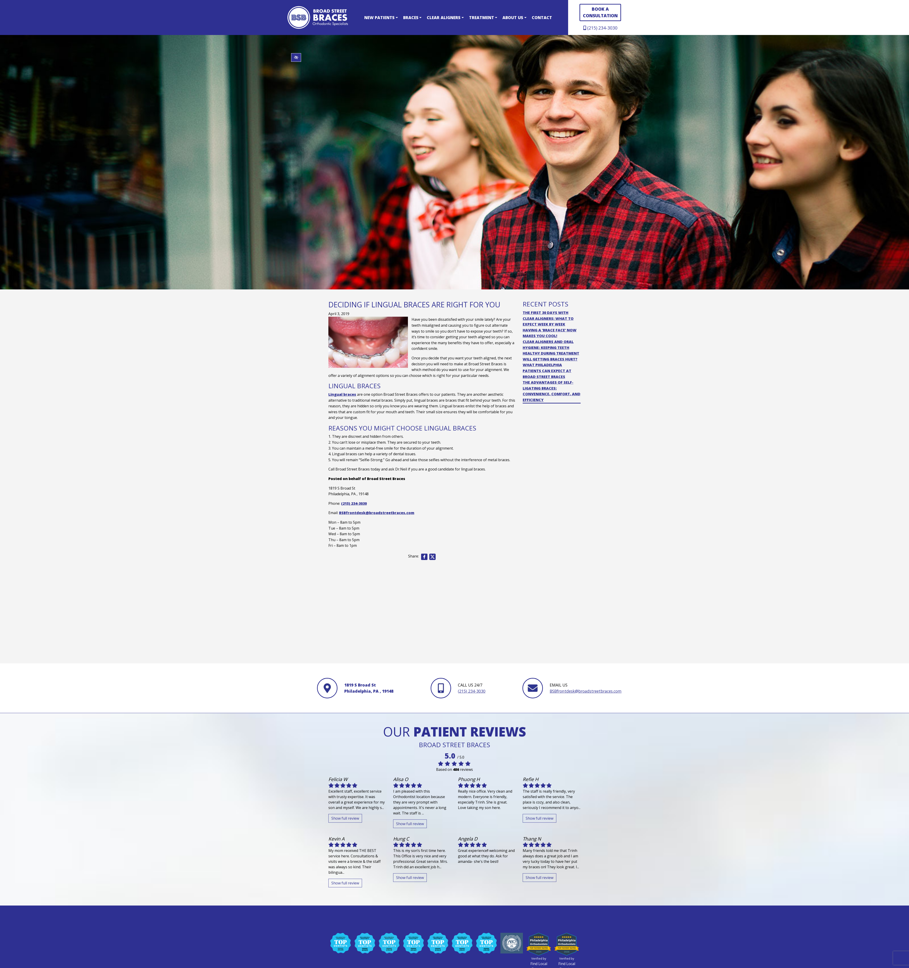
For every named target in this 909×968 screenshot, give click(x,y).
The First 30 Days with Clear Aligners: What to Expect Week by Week (548, 318)
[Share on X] (433, 556)
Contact (542, 17)
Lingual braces (342, 394)
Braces (412, 17)
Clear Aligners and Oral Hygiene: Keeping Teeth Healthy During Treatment (551, 347)
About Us (514, 17)
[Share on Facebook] (424, 556)
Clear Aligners (445, 17)
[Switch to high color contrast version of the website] (296, 57)
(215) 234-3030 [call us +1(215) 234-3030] (600, 28)
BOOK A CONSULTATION (600, 12)
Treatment (483, 17)
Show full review (345, 818)
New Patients (381, 17)
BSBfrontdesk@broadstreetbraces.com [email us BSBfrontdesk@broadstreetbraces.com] (376, 512)
